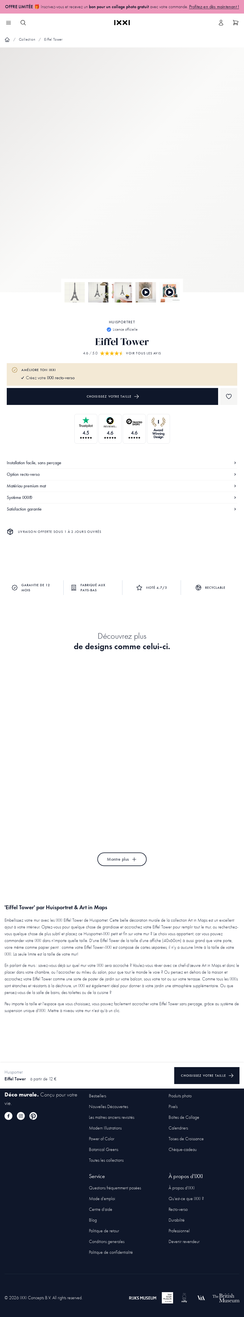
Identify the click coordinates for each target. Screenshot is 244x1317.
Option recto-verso (122, 474)
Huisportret (122, 322)
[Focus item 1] (122, 174)
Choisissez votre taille (113, 396)
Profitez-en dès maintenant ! (214, 6)
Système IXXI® (122, 497)
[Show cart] (235, 22)
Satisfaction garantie (122, 509)
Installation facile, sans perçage (122, 462)
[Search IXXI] (23, 22)
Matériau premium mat (122, 486)
